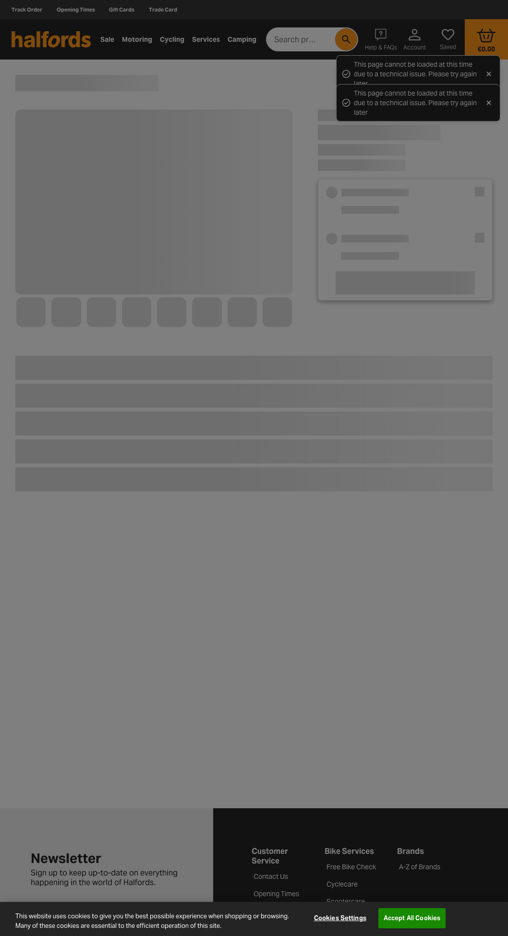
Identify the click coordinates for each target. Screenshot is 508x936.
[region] (254, 919)
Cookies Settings (340, 918)
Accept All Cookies (412, 918)
